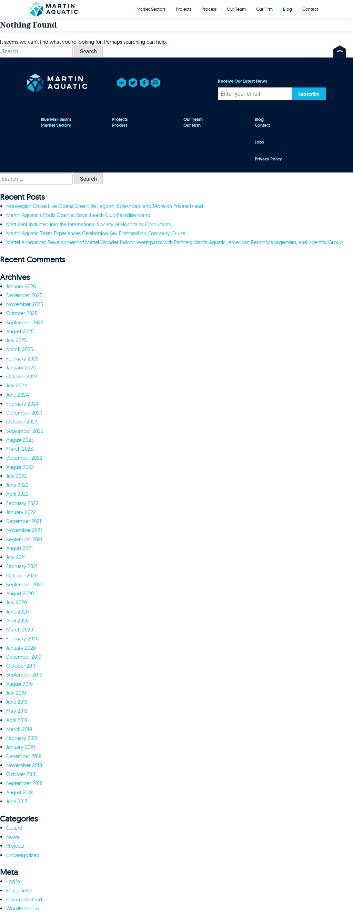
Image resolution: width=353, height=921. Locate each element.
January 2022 (21, 512)
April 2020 (17, 620)
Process (209, 9)
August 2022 (20, 467)
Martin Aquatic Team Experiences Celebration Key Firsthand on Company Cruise (95, 233)
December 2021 (23, 521)
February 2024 (22, 403)
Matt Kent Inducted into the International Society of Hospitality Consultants (88, 224)
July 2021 (16, 557)
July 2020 (16, 602)
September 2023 (24, 431)
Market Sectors (151, 9)
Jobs (259, 142)
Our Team (236, 9)
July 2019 (16, 693)
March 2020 (19, 629)
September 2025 (24, 322)
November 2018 (24, 765)
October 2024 (22, 376)
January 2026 (21, 286)
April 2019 (17, 720)
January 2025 (21, 367)
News (12, 837)
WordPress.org (22, 908)
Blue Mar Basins (56, 119)
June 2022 (17, 485)
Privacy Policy (268, 159)
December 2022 (24, 457)
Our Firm (264, 9)
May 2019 (17, 711)
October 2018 (21, 774)
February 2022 (22, 503)
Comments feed (24, 899)
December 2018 (23, 756)
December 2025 (24, 295)
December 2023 (24, 412)
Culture (14, 828)
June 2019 (17, 702)
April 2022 (17, 494)
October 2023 (22, 421)
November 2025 (24, 304)
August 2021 (19, 548)
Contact (310, 9)
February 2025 (22, 358)
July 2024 (16, 385)
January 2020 (21, 648)
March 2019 (19, 729)
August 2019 (19, 684)
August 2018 (19, 792)
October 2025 (22, 313)
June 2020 (17, 611)
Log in (13, 881)
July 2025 (16, 340)
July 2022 (16, 476)
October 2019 (21, 665)
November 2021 (24, 530)
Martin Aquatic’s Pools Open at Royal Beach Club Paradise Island (78, 215)
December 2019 (23, 656)
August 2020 (20, 593)
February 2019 (22, 738)
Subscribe (309, 94)
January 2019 (20, 747)
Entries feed (19, 890)
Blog (287, 9)
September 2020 (24, 584)
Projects (183, 9)
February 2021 (22, 566)
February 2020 (22, 638)
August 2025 (20, 331)
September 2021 (24, 539)
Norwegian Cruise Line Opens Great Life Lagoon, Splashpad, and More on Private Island (104, 206)
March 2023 (19, 449)
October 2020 (22, 575)
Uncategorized (22, 855)
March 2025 (19, 349)
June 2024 (17, 394)
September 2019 (24, 674)
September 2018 (24, 783)
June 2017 (16, 801)
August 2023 (20, 440)
